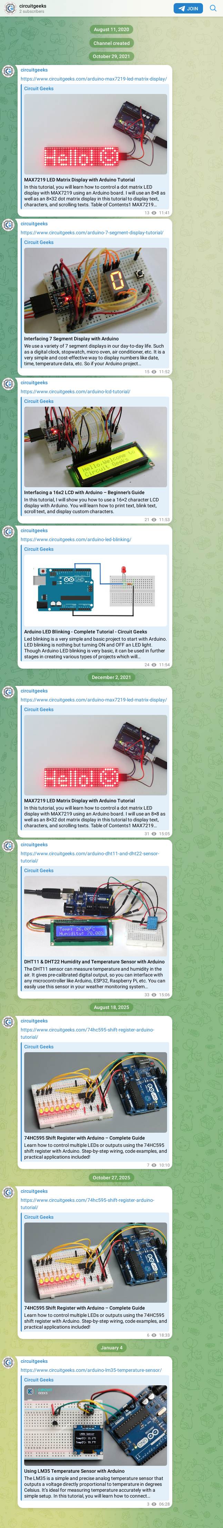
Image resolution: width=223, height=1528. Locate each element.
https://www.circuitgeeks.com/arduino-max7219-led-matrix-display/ (94, 79)
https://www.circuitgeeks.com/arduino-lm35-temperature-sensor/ (91, 1370)
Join (188, 8)
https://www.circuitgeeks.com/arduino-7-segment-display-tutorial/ (92, 232)
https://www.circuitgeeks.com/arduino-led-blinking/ (76, 539)
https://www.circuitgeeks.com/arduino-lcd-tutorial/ (75, 391)
